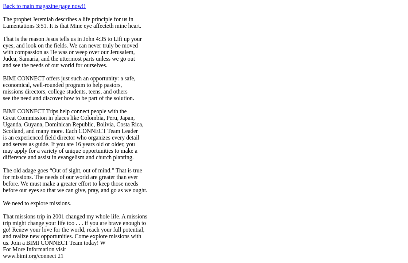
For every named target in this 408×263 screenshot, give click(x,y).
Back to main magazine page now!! (44, 6)
